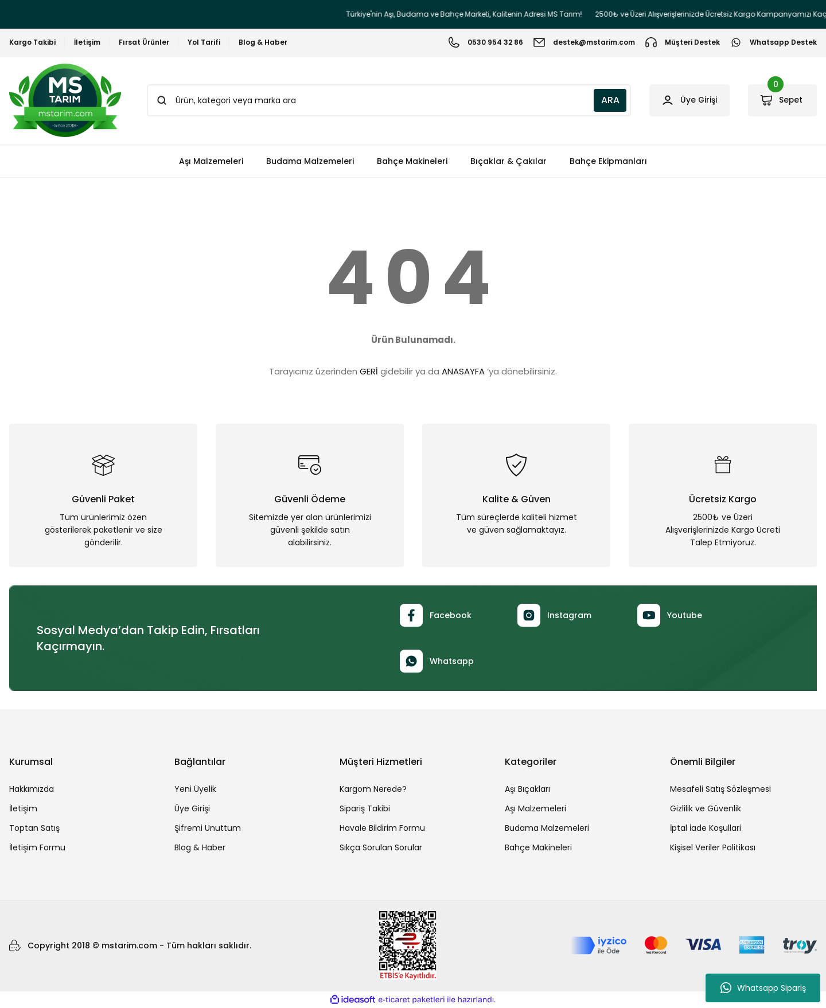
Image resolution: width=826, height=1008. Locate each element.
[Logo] (65, 100)
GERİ (369, 371)
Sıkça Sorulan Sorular (381, 847)
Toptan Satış (34, 828)
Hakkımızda (31, 789)
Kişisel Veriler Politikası (712, 847)
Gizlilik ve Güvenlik (705, 808)
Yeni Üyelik (195, 789)
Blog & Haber (199, 847)
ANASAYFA (463, 371)
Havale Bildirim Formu (382, 828)
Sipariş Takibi (365, 808)
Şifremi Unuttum (207, 828)
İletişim (23, 808)
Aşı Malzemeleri (535, 808)
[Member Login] (685, 100)
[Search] (386, 100)
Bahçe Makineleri (538, 847)
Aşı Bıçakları (527, 789)
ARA (604, 100)
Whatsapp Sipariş (763, 988)
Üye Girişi (192, 808)
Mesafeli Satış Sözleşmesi (720, 789)
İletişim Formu (37, 847)
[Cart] (781, 100)
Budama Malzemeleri (547, 828)
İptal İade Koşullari (705, 828)
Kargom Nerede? (373, 789)
